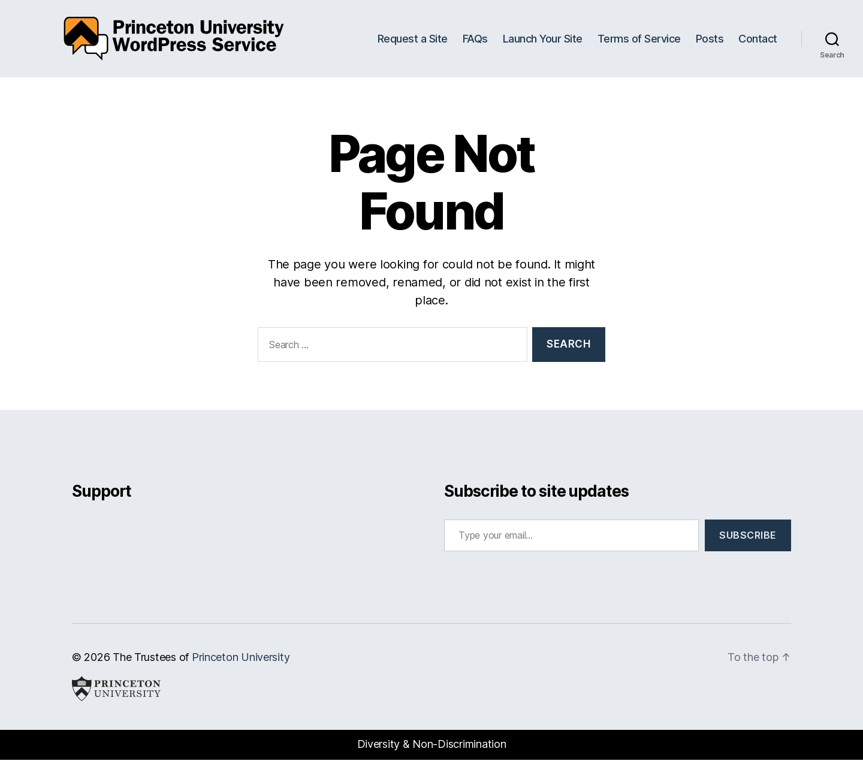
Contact (757, 43)
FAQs (475, 43)
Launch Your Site (543, 43)
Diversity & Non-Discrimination (431, 754)
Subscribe (748, 545)
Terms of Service (639, 43)
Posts (710, 43)
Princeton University (241, 667)
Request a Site (413, 43)
